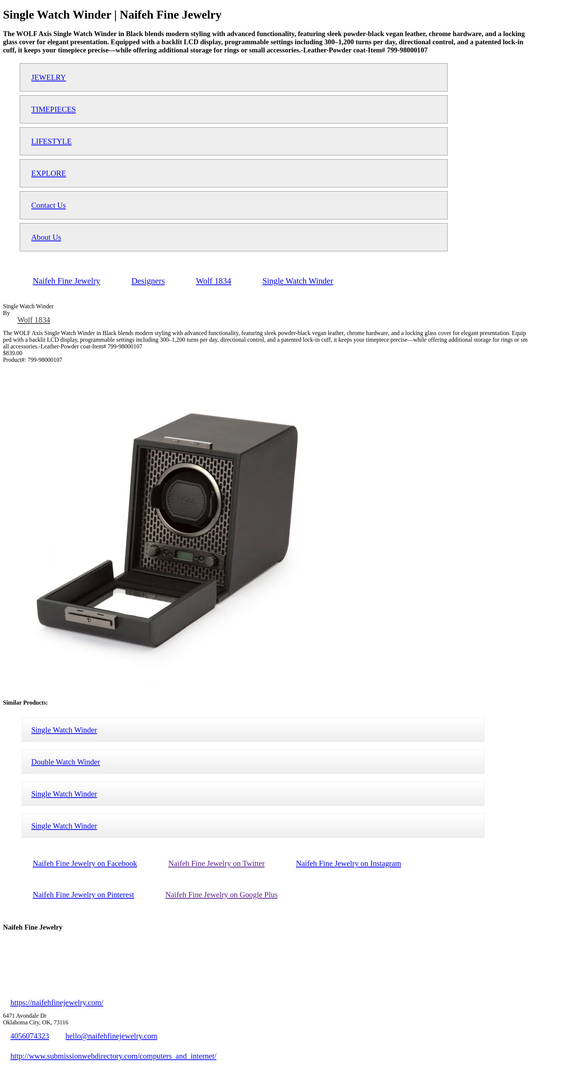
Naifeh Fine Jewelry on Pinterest (83, 894)
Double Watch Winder (65, 761)
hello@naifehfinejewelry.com (111, 1035)
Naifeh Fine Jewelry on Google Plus (221, 894)
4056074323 (29, 1035)
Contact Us (48, 205)
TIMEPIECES (53, 109)
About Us (46, 237)
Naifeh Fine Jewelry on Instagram (348, 863)
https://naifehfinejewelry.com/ (56, 1002)
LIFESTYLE (51, 141)
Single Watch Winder (64, 729)
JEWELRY (48, 77)
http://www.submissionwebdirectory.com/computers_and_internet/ (113, 1056)
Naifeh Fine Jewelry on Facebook (85, 863)
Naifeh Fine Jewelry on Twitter (216, 863)
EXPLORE (48, 173)
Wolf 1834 (33, 319)
